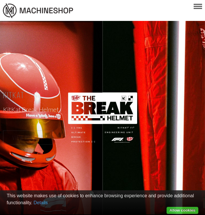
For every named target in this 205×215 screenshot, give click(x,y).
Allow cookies (182, 210)
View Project (27, 138)
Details (40, 202)
